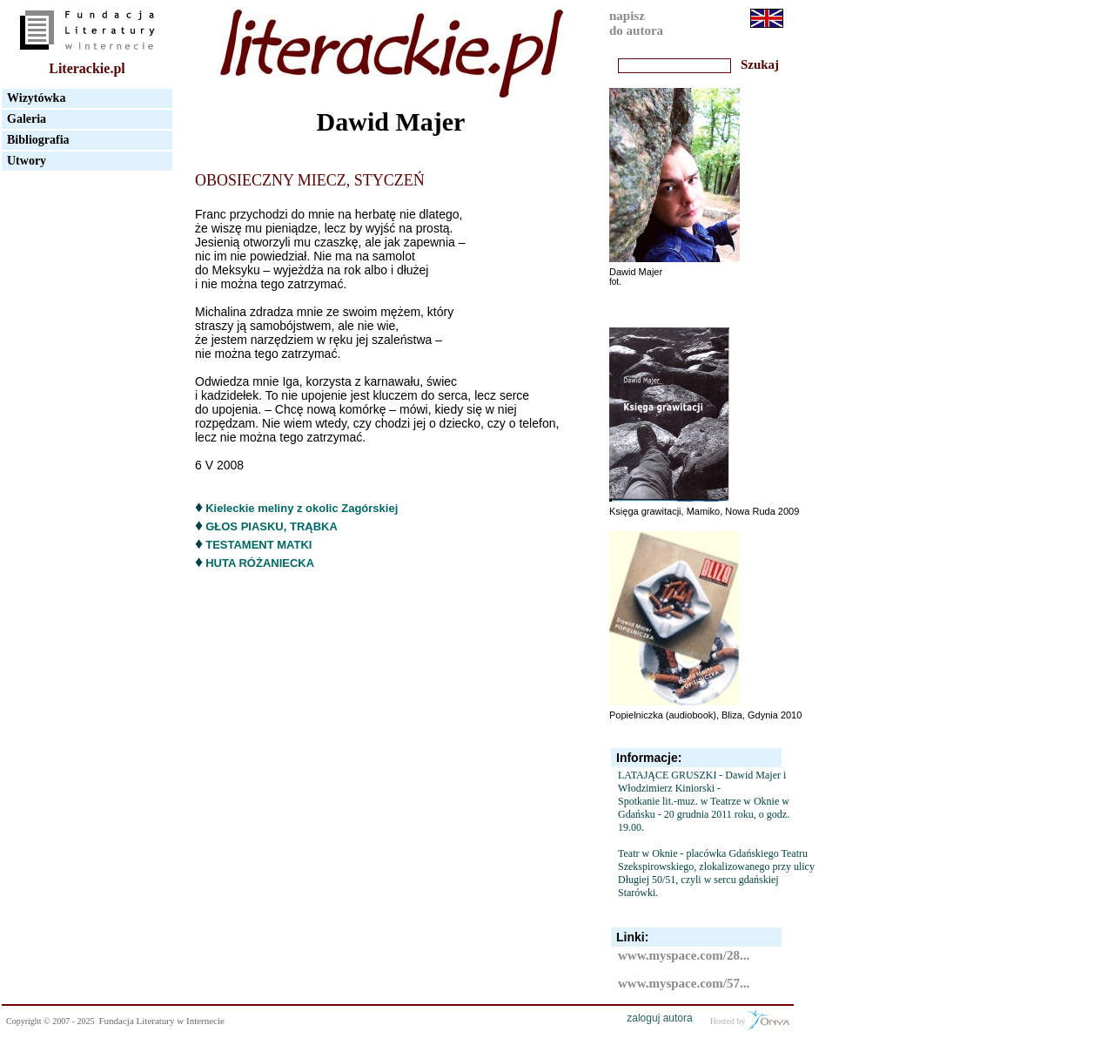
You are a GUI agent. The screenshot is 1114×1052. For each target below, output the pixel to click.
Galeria (26, 118)
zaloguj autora (659, 1018)
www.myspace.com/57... (683, 983)
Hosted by (749, 1019)
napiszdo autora (636, 23)
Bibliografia (38, 139)
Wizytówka (36, 98)
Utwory (26, 160)
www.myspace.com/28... (683, 955)
